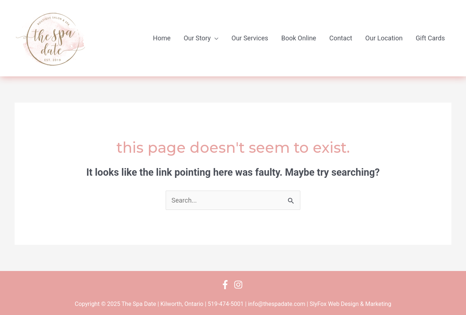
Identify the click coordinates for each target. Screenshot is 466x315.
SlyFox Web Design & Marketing (350, 303)
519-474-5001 (226, 303)
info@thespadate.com (276, 303)
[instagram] (240, 284)
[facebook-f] (227, 284)
